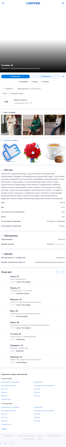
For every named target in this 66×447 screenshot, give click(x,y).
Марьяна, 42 (15, 299)
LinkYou (11, 436)
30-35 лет (4, 392)
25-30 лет (37, 389)
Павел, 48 (14, 322)
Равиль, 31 (15, 288)
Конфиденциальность (54, 436)
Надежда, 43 (16, 357)
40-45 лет (4, 396)
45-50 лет (37, 396)
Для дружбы (38, 382)
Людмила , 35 (16, 345)
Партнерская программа (26, 436)
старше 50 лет (6, 399)
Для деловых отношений (10, 382)
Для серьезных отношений (43, 385)
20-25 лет (4, 389)
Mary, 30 (14, 311)
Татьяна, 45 (15, 334)
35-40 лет (37, 392)
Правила (41, 436)
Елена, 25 (14, 276)
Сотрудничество (29, 439)
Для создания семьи (8, 385)
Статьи (40, 439)
